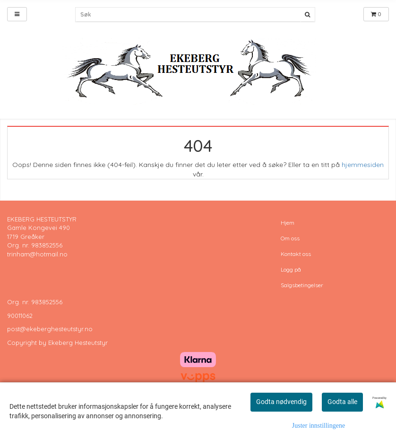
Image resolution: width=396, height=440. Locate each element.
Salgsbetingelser (302, 285)
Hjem (287, 222)
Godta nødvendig (281, 401)
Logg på (291, 269)
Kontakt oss (296, 253)
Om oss (290, 238)
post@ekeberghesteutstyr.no (50, 329)
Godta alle (342, 401)
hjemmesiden (363, 164)
